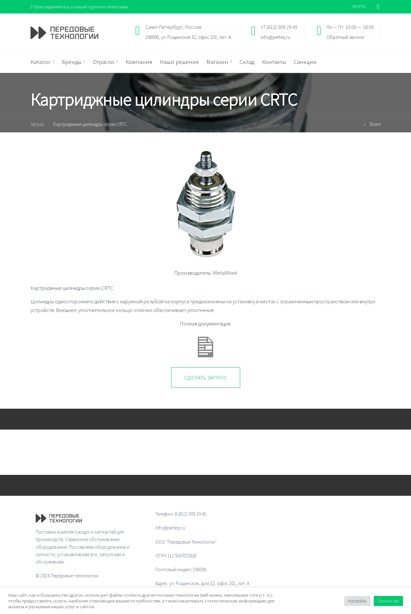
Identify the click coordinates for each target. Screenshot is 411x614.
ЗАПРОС (359, 6)
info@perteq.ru (275, 37)
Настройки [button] (357, 601)
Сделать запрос (205, 377)
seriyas (37, 124)
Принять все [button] (388, 601)
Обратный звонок (345, 37)
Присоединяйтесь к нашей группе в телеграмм (80, 7)
